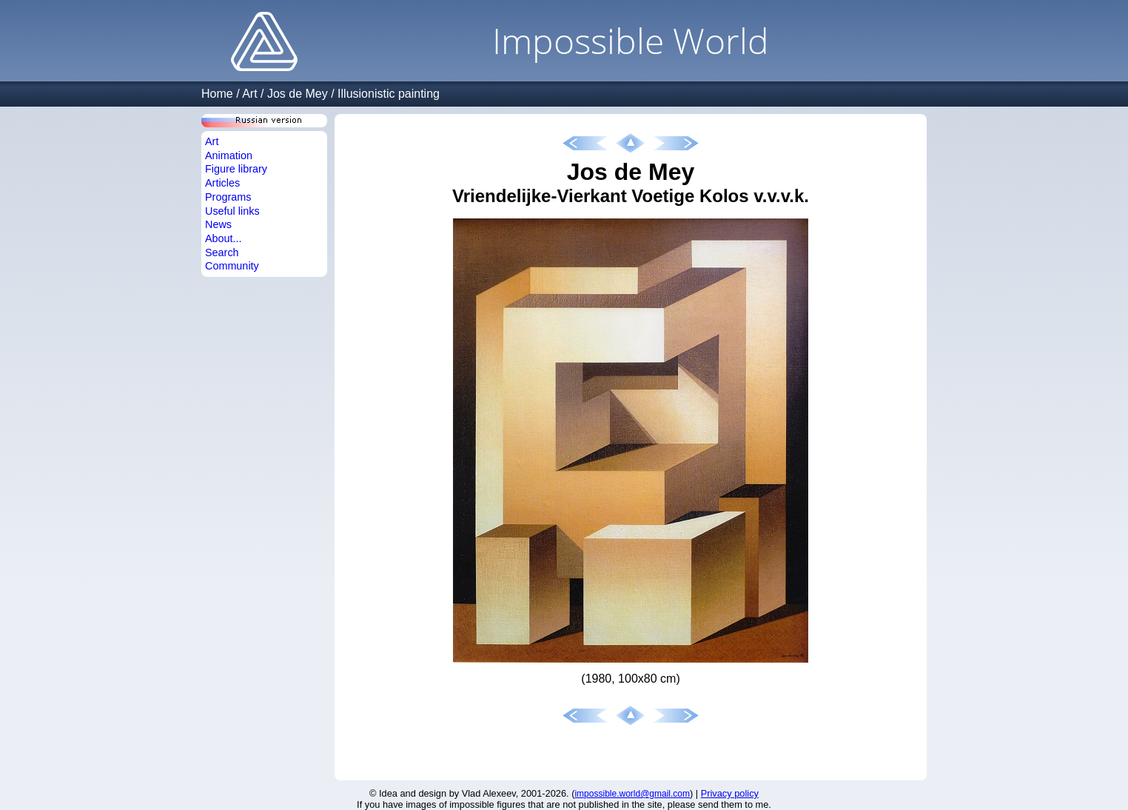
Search (222, 252)
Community (232, 266)
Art (249, 93)
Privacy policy (730, 793)
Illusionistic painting (389, 93)
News (218, 224)
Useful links (232, 211)
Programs (228, 197)
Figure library (236, 169)
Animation (228, 155)
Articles (222, 183)
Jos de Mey (297, 93)
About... (223, 238)
